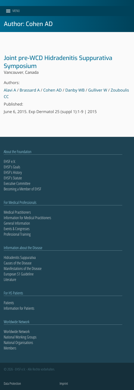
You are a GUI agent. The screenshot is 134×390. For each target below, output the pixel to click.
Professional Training (17, 234)
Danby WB (75, 90)
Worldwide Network (17, 331)
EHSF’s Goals (12, 167)
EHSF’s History (13, 172)
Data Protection (12, 383)
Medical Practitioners (17, 212)
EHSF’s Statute (13, 178)
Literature (10, 279)
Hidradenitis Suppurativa (20, 257)
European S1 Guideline (18, 274)
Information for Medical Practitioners (27, 217)
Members (10, 348)
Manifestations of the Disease (23, 268)
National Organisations (18, 342)
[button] (16, 11)
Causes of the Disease (17, 263)
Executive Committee (17, 183)
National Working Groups (20, 337)
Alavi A (10, 90)
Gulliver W (97, 90)
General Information (17, 223)
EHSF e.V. (10, 161)
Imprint (64, 383)
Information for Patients (19, 308)
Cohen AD (52, 90)
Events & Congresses (16, 228)
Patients (9, 302)
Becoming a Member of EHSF (22, 189)
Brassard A (30, 90)
